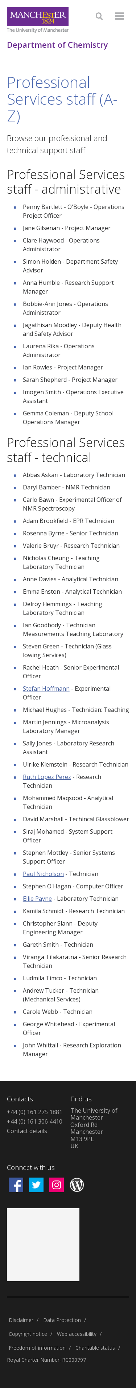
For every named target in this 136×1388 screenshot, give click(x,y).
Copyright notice (28, 1333)
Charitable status (95, 1347)
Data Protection (62, 1320)
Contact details (27, 1131)
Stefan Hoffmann (46, 689)
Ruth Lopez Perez (47, 777)
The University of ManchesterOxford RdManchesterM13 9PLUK (94, 1128)
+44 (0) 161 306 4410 (34, 1121)
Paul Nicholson (43, 874)
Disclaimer (21, 1320)
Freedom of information (37, 1347)
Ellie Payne (37, 899)
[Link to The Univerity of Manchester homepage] (38, 20)
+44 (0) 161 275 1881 (34, 1112)
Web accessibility (76, 1333)
